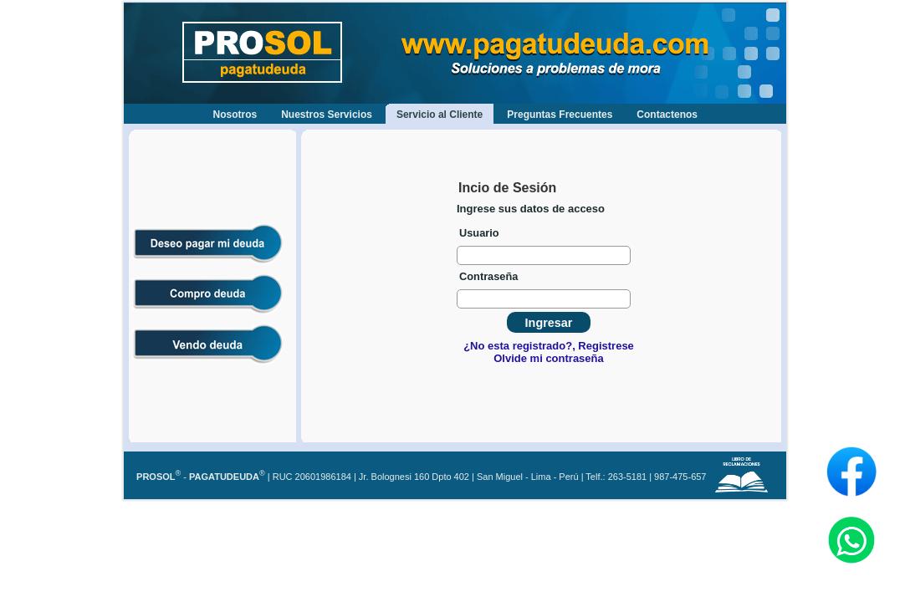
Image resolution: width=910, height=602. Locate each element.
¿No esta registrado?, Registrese (548, 345)
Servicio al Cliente (439, 114)
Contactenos (667, 114)
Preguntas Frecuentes (559, 114)
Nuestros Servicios (326, 114)
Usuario (479, 233)
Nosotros (235, 114)
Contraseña (488, 276)
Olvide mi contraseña (548, 358)
